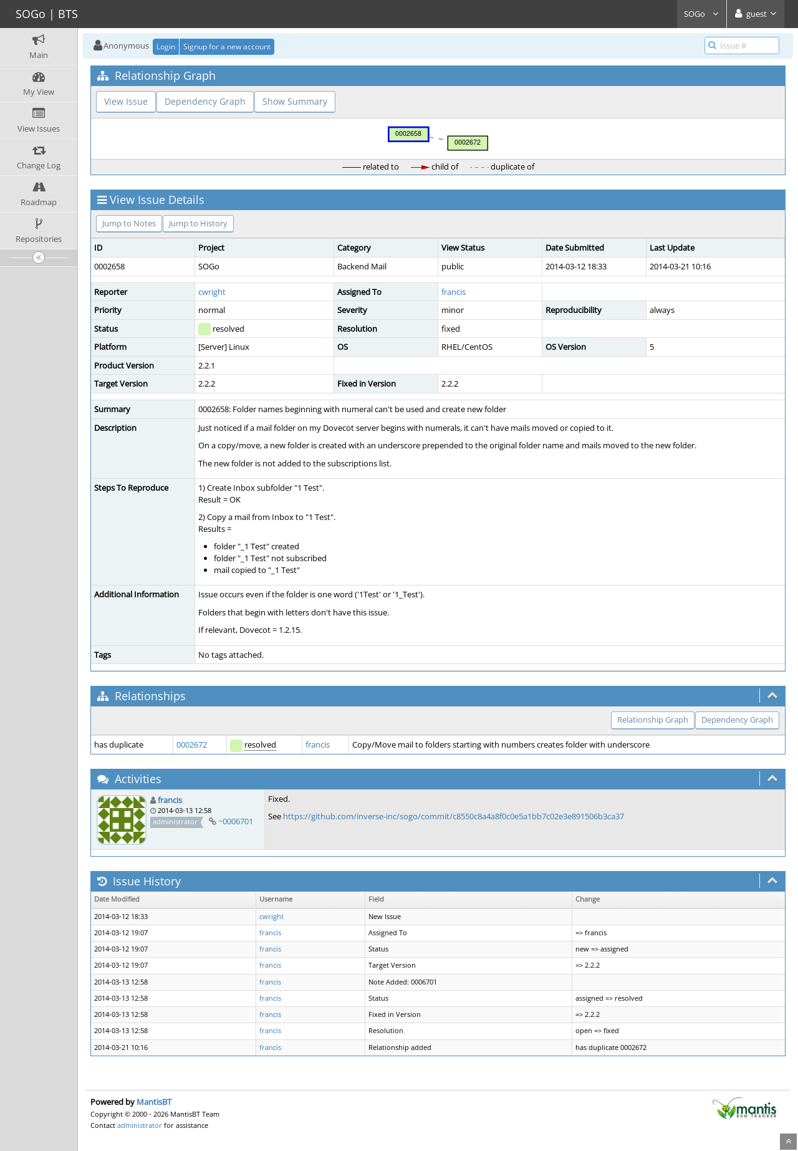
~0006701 (235, 821)
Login (165, 46)
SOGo (701, 13)
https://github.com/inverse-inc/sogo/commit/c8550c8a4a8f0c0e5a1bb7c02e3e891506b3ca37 (453, 816)
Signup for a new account (227, 46)
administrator (139, 1125)
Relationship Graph (652, 719)
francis (453, 291)
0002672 (191, 744)
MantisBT (154, 1101)
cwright (212, 291)
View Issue (126, 101)
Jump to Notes (129, 223)
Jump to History (198, 223)
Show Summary (294, 101)
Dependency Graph (205, 101)
